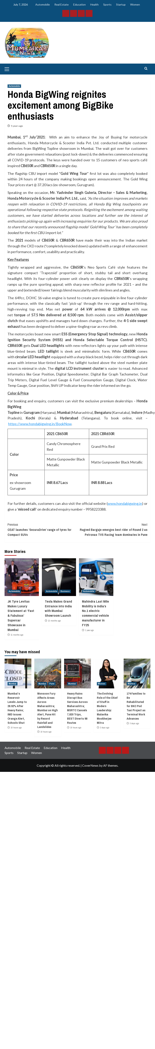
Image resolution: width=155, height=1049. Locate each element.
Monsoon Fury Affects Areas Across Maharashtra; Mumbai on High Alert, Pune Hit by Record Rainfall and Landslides (47, 710)
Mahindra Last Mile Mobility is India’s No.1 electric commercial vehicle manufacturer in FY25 (95, 613)
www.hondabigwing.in (125, 503)
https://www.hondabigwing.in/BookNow (39, 424)
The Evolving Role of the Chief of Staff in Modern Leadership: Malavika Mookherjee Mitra (107, 708)
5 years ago (17, 125)
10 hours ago (16, 727)
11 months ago (17, 634)
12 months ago (54, 620)
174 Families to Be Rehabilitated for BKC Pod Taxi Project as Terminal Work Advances (136, 706)
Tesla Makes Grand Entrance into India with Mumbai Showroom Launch (58, 608)
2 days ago (104, 727)
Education (79, 4)
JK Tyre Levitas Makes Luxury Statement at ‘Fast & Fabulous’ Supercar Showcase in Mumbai (21, 615)
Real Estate (61, 4)
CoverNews (90, 765)
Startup (121, 4)
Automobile (42, 4)
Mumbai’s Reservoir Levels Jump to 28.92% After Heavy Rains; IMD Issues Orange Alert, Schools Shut (17, 708)
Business (65, 591)
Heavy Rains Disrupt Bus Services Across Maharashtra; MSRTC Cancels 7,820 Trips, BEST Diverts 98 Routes (77, 708)
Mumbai (12, 683)
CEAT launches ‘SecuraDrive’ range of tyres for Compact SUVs (43, 529)
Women (135, 4)
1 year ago (89, 630)
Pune (51, 683)
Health (94, 4)
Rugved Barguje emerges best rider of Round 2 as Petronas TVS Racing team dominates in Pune (113, 529)
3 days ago (134, 723)
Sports (107, 4)
